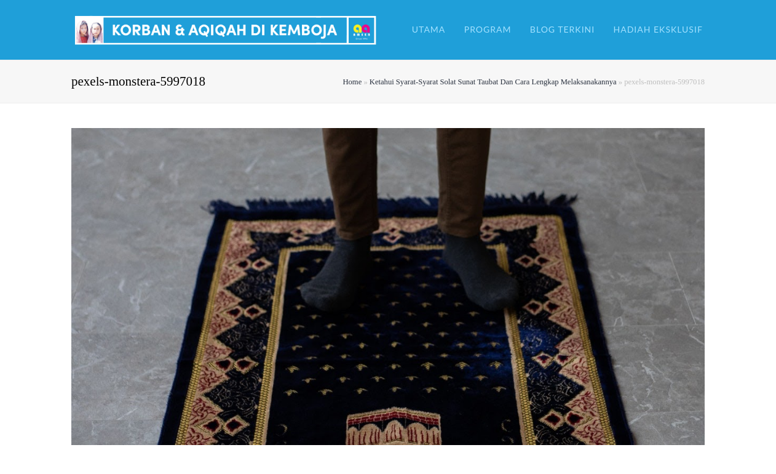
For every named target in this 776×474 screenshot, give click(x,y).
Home (352, 82)
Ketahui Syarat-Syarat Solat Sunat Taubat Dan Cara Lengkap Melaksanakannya (493, 82)
